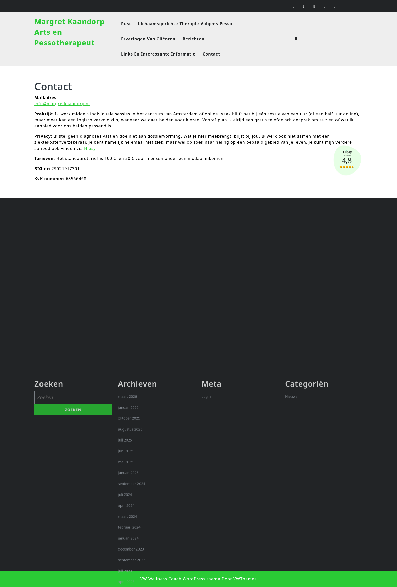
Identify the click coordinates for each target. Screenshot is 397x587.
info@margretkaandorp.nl (62, 103)
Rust (126, 23)
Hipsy (90, 148)
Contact (211, 54)
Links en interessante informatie (158, 54)
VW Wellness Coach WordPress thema (180, 579)
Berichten (194, 39)
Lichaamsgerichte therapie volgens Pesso (185, 23)
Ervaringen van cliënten (148, 39)
